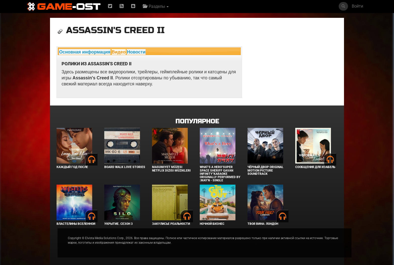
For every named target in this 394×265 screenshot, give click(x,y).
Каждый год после (72, 167)
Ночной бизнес (212, 224)
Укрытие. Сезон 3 (118, 224)
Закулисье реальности (171, 224)
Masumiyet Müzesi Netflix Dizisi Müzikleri (171, 168)
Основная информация (84, 52)
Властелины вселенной (76, 224)
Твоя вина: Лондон (263, 224)
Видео (119, 52)
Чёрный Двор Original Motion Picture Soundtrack (265, 170)
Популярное (197, 121)
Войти (357, 6)
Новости (136, 52)
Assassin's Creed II (115, 30)
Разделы (156, 6)
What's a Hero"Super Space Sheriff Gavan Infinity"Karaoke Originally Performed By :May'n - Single (220, 173)
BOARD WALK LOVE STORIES (124, 167)
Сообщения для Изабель (315, 167)
